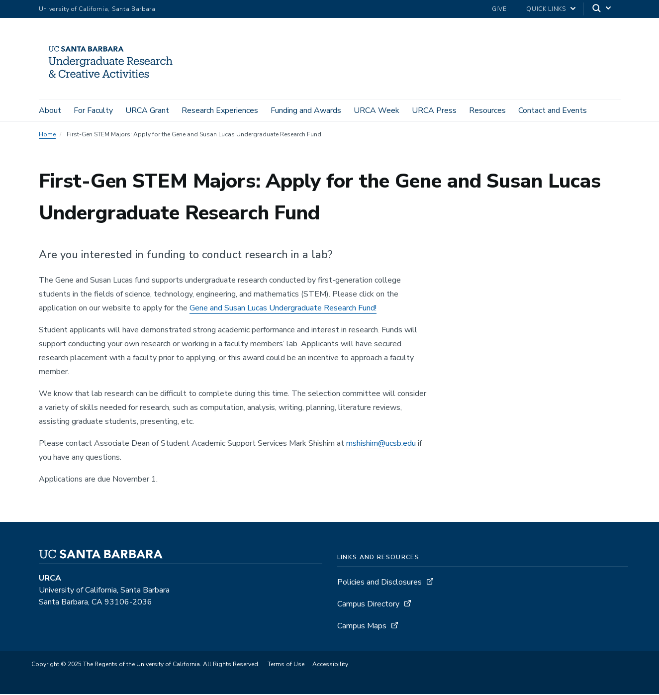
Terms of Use (286, 665)
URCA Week (376, 110)
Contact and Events (552, 110)
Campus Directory (368, 604)
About (50, 110)
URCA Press (434, 110)
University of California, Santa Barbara (97, 9)
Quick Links (545, 9)
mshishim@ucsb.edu (381, 444)
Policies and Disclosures (379, 583)
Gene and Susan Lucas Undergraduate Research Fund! (283, 308)
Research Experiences (220, 110)
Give (499, 9)
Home (47, 135)
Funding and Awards (306, 110)
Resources (487, 110)
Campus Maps (361, 626)
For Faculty (93, 110)
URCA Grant (147, 110)
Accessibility (330, 665)
